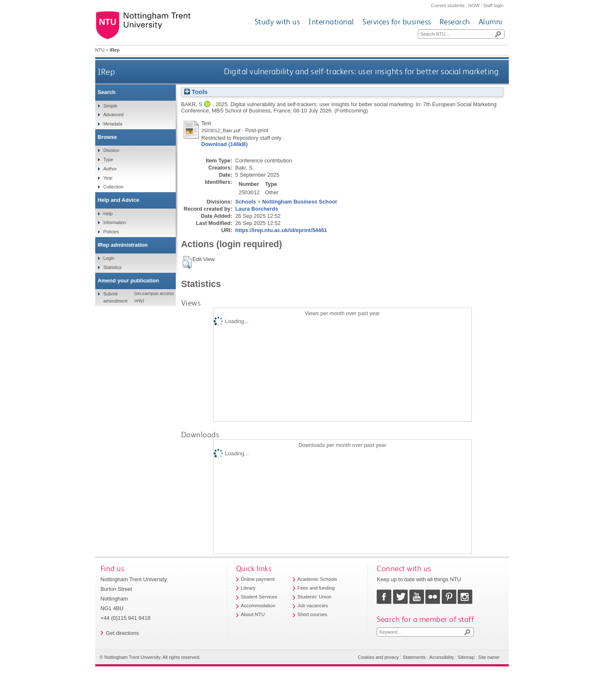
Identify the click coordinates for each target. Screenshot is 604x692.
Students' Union (314, 596)
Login (109, 258)
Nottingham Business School (299, 201)
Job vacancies (312, 605)
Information (114, 222)
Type (108, 159)
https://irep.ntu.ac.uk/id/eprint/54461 (281, 230)
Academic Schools (317, 579)
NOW (474, 5)
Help (107, 213)
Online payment (258, 579)
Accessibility (441, 657)
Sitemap (466, 657)
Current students (447, 5)
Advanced (113, 114)
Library (248, 587)
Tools (196, 92)
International (331, 21)
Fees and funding (316, 587)
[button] (187, 262)
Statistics (112, 267)
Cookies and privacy (378, 657)
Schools (245, 201)
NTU (99, 49)
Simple (110, 105)
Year (107, 177)
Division (111, 150)
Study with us (277, 21)
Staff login (493, 5)
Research (455, 21)
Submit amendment (115, 297)
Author (110, 168)
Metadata (112, 123)
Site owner (489, 657)
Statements (414, 657)
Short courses (312, 614)
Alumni (490, 21)
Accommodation (258, 605)
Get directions (122, 633)
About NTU (253, 614)
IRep (106, 71)
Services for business (396, 21)
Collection (113, 186)
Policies (111, 231)
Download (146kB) (224, 144)
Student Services (259, 596)
